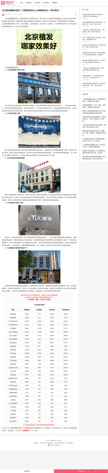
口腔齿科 (37, 2)
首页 (21, 2)
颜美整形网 (53, 440)
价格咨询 (27, 471)
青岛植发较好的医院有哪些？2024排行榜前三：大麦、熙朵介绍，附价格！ (94, 119)
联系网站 (59, 440)
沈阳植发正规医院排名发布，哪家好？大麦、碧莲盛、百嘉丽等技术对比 (94, 133)
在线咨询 (85, 470)
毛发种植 (46, 2)
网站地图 (63, 2)
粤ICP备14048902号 (54, 445)
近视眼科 (54, 2)
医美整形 (29, 2)
